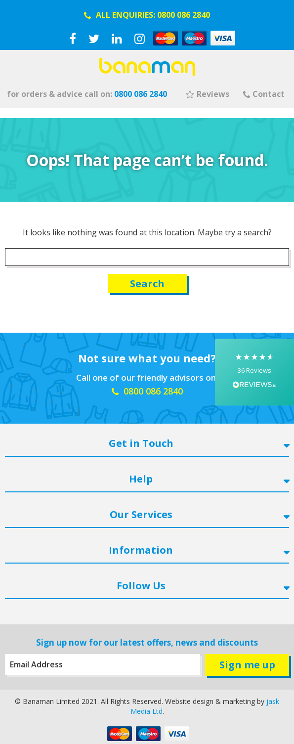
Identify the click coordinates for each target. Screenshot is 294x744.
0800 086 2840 (183, 14)
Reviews (207, 93)
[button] (254, 372)
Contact (264, 93)
